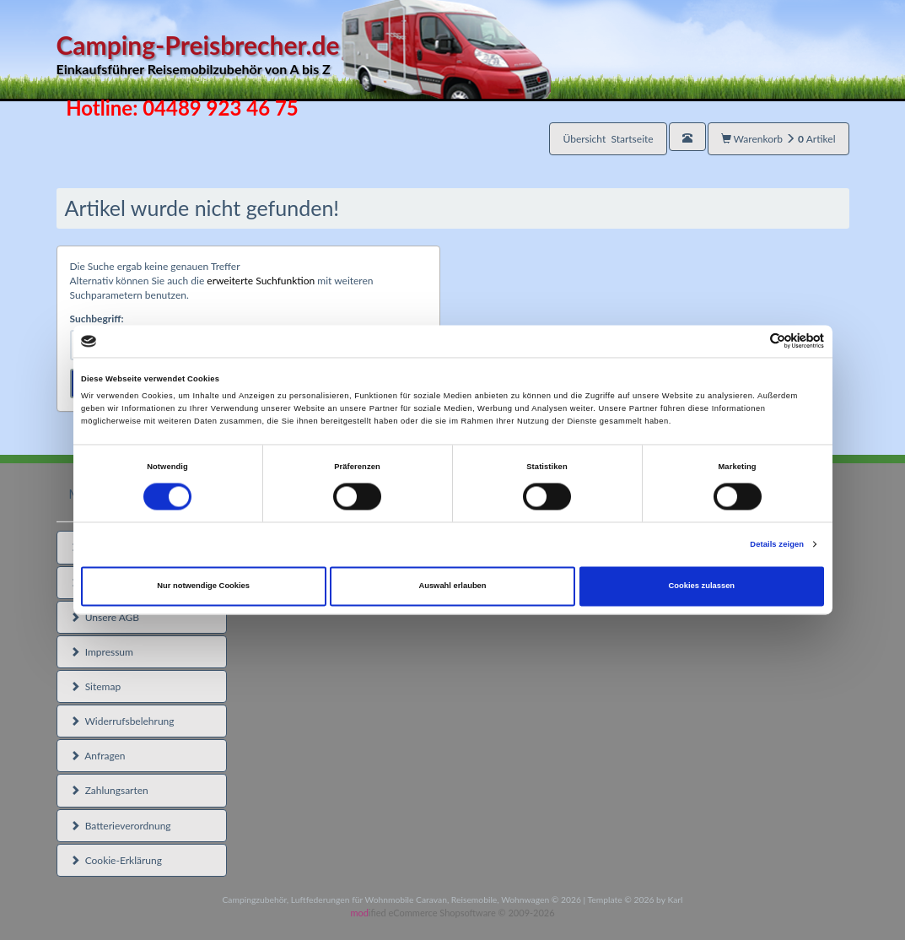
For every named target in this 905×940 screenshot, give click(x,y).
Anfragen (98, 755)
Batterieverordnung (120, 825)
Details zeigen (777, 544)
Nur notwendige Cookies (203, 586)
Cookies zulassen (702, 586)
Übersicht (608, 138)
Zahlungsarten (109, 790)
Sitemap (95, 686)
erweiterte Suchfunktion (261, 280)
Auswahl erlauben (452, 586)
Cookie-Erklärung (116, 860)
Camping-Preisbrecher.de (304, 54)
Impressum (101, 652)
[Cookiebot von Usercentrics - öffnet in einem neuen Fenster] (750, 341)
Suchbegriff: (97, 318)
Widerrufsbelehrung (122, 721)
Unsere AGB (105, 617)
